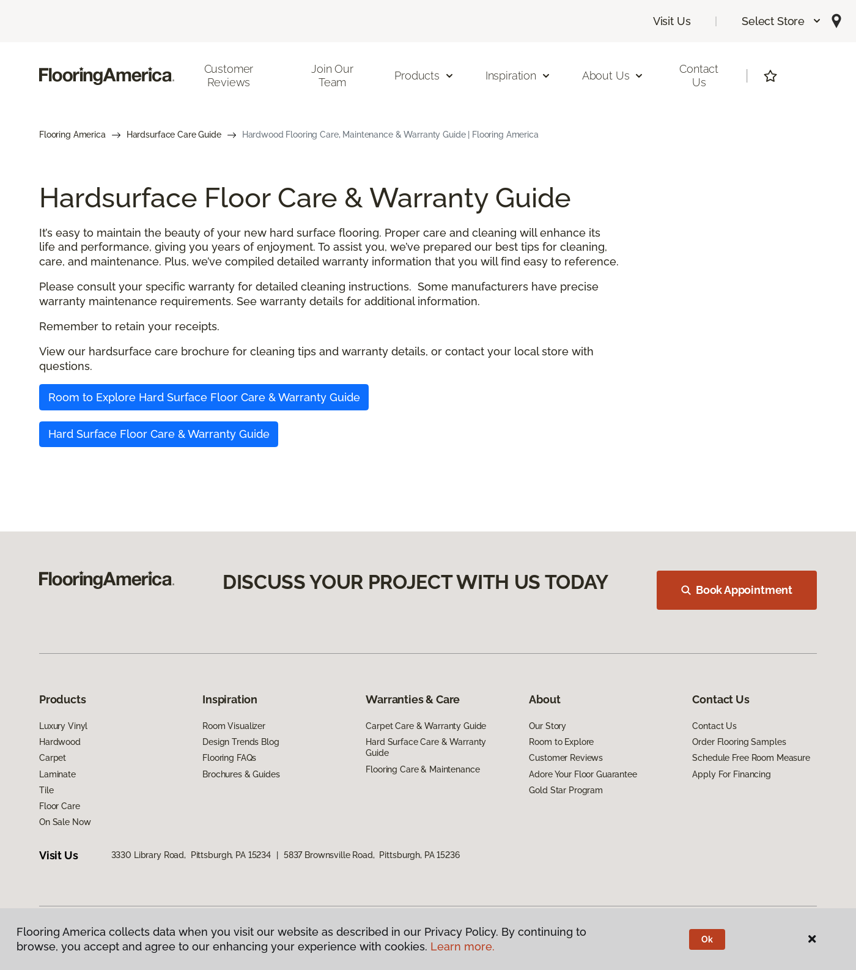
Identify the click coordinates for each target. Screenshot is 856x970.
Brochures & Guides (240, 774)
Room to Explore (561, 742)
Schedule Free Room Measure (751, 758)
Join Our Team (332, 75)
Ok (707, 939)
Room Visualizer (233, 726)
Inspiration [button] (518, 75)
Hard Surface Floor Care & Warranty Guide (159, 434)
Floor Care (59, 806)
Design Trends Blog (240, 742)
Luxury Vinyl (63, 726)
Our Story (547, 726)
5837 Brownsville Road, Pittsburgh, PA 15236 (372, 855)
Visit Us (672, 21)
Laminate (57, 774)
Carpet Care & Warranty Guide (426, 726)
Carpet (52, 758)
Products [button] (424, 75)
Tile (46, 790)
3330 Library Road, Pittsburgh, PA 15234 (191, 855)
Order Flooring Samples (739, 742)
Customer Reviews (229, 75)
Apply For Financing (731, 774)
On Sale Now (64, 822)
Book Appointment (736, 589)
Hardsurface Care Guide (174, 134)
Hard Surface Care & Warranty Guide (426, 747)
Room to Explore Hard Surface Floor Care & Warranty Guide (204, 397)
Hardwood (60, 742)
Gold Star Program (566, 790)
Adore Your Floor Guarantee (582, 774)
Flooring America (72, 134)
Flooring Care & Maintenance (422, 769)
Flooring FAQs (229, 758)
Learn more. (462, 946)
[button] (782, 21)
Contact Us (698, 75)
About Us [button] (613, 75)
